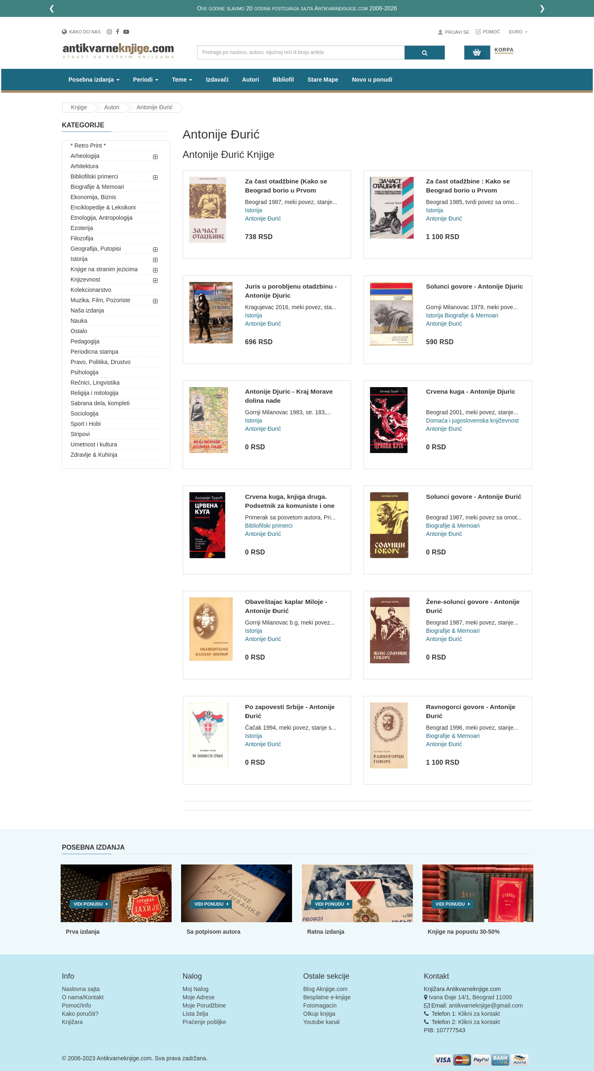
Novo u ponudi (372, 79)
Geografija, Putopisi (96, 248)
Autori (250, 79)
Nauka (79, 320)
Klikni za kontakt (479, 1013)
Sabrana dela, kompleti (100, 403)
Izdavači (217, 79)
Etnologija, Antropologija (101, 217)
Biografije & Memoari (97, 186)
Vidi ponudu (88, 904)
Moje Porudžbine (204, 1005)
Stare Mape (322, 79)
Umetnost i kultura (94, 444)
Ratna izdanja (325, 931)
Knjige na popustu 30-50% (464, 931)
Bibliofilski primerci (94, 176)
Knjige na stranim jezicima (104, 269)
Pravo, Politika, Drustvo (101, 362)
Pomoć (491, 31)
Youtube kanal (321, 1022)
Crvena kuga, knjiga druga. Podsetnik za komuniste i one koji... (290, 505)
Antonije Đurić (154, 107)
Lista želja (195, 1013)
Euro (518, 31)
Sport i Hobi (86, 423)
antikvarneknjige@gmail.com (486, 1005)
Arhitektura (85, 166)
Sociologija (85, 413)
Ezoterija (82, 228)
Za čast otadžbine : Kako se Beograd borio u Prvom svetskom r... (468, 190)
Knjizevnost (85, 279)
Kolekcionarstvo (91, 290)
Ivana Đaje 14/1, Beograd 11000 (470, 997)
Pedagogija (85, 341)
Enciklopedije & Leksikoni (103, 207)
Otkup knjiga (319, 1013)
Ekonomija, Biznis (93, 197)
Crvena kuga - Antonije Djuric (470, 391)
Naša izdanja (87, 310)
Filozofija (82, 238)
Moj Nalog (196, 989)
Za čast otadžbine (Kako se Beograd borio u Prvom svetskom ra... (286, 190)
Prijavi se (457, 32)
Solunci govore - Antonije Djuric (474, 286)
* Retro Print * (88, 145)
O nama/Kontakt (83, 997)
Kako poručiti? (80, 1013)
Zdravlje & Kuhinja (94, 454)
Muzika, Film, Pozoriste (100, 300)
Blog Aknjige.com (325, 989)
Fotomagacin (320, 1005)
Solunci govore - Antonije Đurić (473, 496)
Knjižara (72, 1022)
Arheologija (85, 156)
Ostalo (79, 331)
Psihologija (85, 372)
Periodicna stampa (94, 351)
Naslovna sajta (81, 989)
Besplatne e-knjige (327, 997)
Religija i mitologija (94, 393)
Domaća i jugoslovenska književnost (472, 420)
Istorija (79, 259)
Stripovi (80, 434)
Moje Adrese (199, 997)
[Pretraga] (424, 52)
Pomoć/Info (76, 1005)
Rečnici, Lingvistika (95, 382)
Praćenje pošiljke (204, 1022)
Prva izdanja (83, 931)
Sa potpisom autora (213, 931)
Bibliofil (283, 79)
